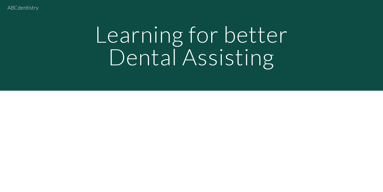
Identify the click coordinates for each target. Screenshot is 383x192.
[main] (191, 45)
